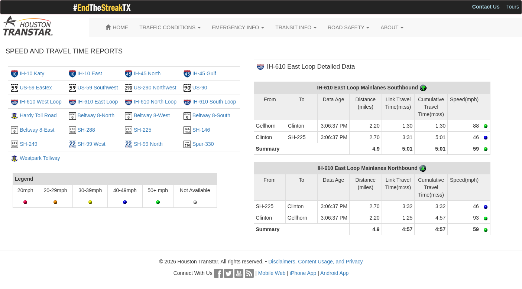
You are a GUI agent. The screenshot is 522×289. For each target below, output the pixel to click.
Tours (512, 7)
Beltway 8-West (152, 115)
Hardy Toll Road (38, 115)
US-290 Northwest (155, 88)
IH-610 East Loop (97, 102)
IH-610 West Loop (41, 102)
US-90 (199, 88)
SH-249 (28, 144)
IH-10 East (89, 73)
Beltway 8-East (37, 130)
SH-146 (201, 130)
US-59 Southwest (97, 88)
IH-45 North (147, 73)
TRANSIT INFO (296, 27)
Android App (334, 273)
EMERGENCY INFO (238, 27)
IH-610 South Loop (214, 102)
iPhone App (303, 273)
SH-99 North (148, 144)
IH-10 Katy (32, 73)
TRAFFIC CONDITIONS (170, 27)
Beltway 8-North (95, 115)
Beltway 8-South (211, 115)
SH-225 (142, 130)
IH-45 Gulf (204, 73)
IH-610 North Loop (155, 102)
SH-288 (86, 130)
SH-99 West (91, 144)
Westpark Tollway (40, 158)
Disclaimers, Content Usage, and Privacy (315, 262)
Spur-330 (203, 144)
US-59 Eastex (36, 88)
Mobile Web (272, 273)
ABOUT (391, 27)
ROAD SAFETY (348, 27)
